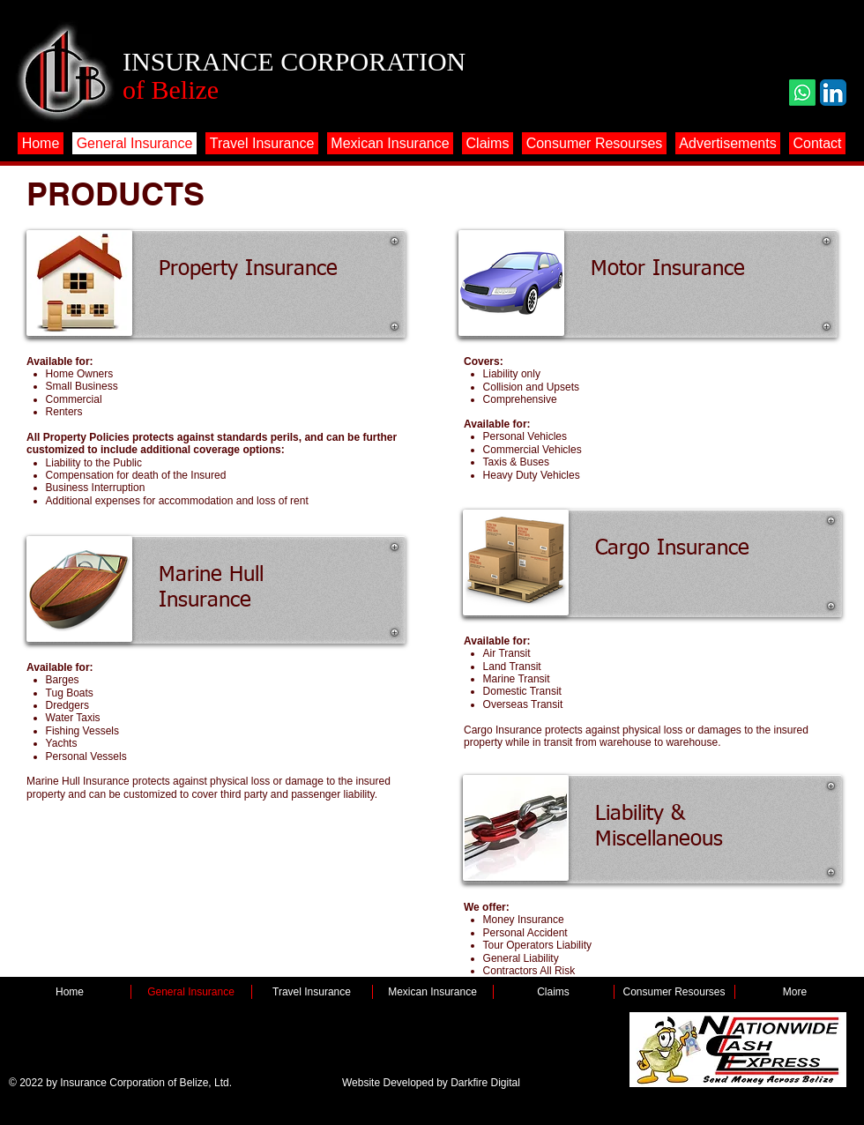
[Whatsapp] (802, 92)
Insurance (205, 600)
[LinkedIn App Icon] (833, 92)
